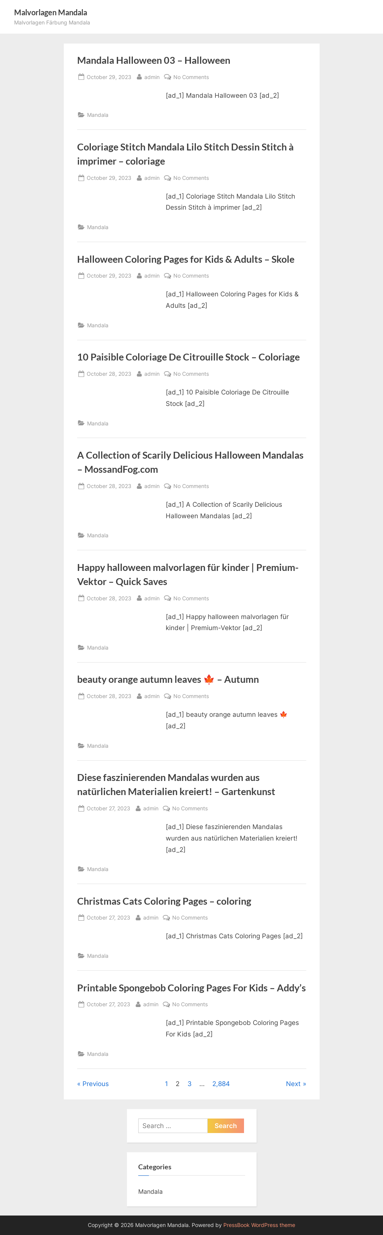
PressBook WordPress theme (259, 1225)
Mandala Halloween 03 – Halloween (153, 60)
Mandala (97, 115)
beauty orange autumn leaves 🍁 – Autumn (168, 679)
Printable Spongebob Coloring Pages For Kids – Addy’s (191, 987)
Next (293, 1084)
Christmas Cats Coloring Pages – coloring (164, 901)
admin (152, 76)
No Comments (191, 77)
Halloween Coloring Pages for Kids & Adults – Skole (185, 259)
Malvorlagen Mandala (50, 12)
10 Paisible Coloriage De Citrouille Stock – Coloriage (188, 356)
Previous (95, 1084)
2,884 (221, 1084)
